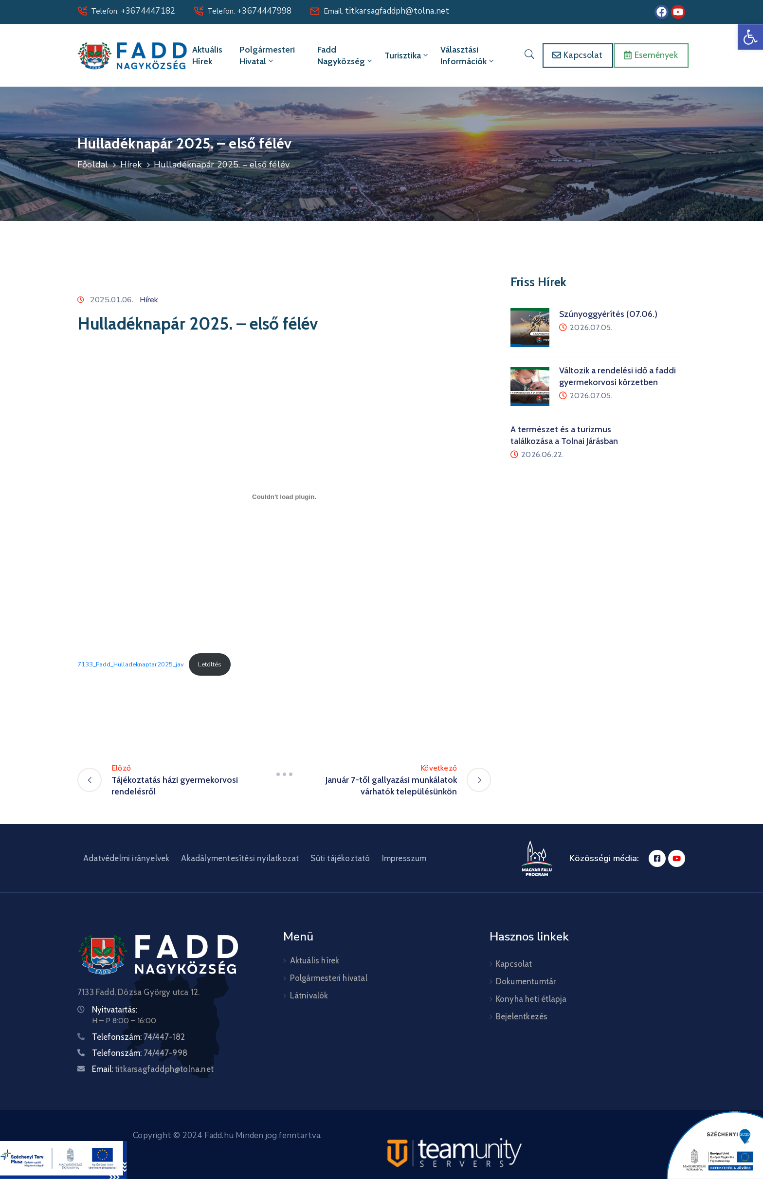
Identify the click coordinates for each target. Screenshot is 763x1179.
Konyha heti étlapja (531, 999)
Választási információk (467, 55)
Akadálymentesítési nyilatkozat (240, 858)
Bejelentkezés (522, 1016)
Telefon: (133, 11)
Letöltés (209, 664)
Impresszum (404, 858)
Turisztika (407, 55)
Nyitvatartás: (114, 1009)
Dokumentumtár (526, 981)
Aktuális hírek (207, 55)
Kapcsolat (514, 964)
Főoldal (92, 164)
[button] (750, 37)
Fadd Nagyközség (345, 55)
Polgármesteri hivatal (267, 55)
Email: (386, 11)
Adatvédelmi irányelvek (126, 858)
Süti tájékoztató (340, 858)
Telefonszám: (138, 1037)
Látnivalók (309, 995)
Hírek (131, 164)
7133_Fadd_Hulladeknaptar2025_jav (130, 664)
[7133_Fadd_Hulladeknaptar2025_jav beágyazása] (284, 496)
